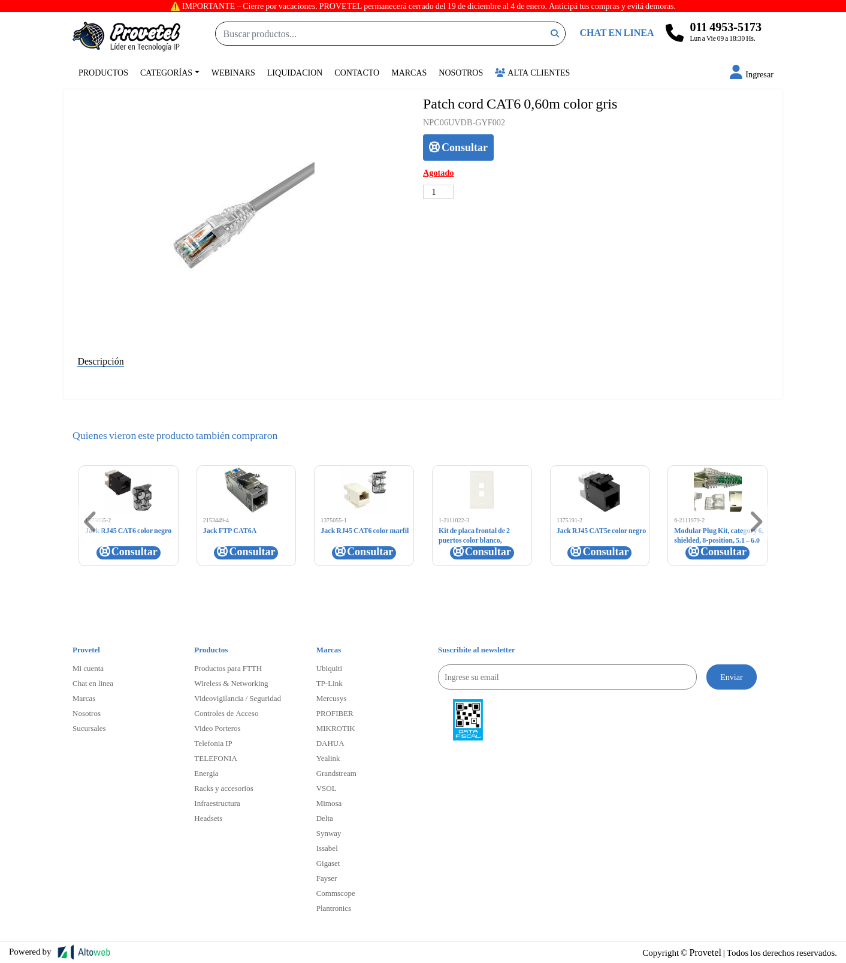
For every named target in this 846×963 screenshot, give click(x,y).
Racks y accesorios (223, 788)
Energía (206, 773)
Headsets (208, 818)
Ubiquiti (329, 668)
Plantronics (334, 908)
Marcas (409, 72)
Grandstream (336, 773)
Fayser (326, 878)
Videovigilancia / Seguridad (237, 698)
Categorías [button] (166, 72)
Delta (324, 818)
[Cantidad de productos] (438, 192)
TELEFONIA (215, 758)
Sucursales (89, 728)
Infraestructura (217, 803)
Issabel (327, 848)
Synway (329, 833)
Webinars (233, 72)
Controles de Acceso (226, 713)
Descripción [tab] (100, 360)
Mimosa (329, 803)
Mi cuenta (88, 668)
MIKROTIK (335, 728)
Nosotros (461, 72)
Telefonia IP (213, 743)
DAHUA (330, 743)
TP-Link (329, 683)
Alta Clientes (532, 72)
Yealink (328, 758)
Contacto (356, 72)
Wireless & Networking (231, 683)
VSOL (326, 788)
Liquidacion (295, 72)
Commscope (335, 893)
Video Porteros (217, 728)
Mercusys (331, 698)
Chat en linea (92, 683)
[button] (752, 74)
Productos (103, 72)
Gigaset (328, 863)
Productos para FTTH (228, 668)
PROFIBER (334, 713)
